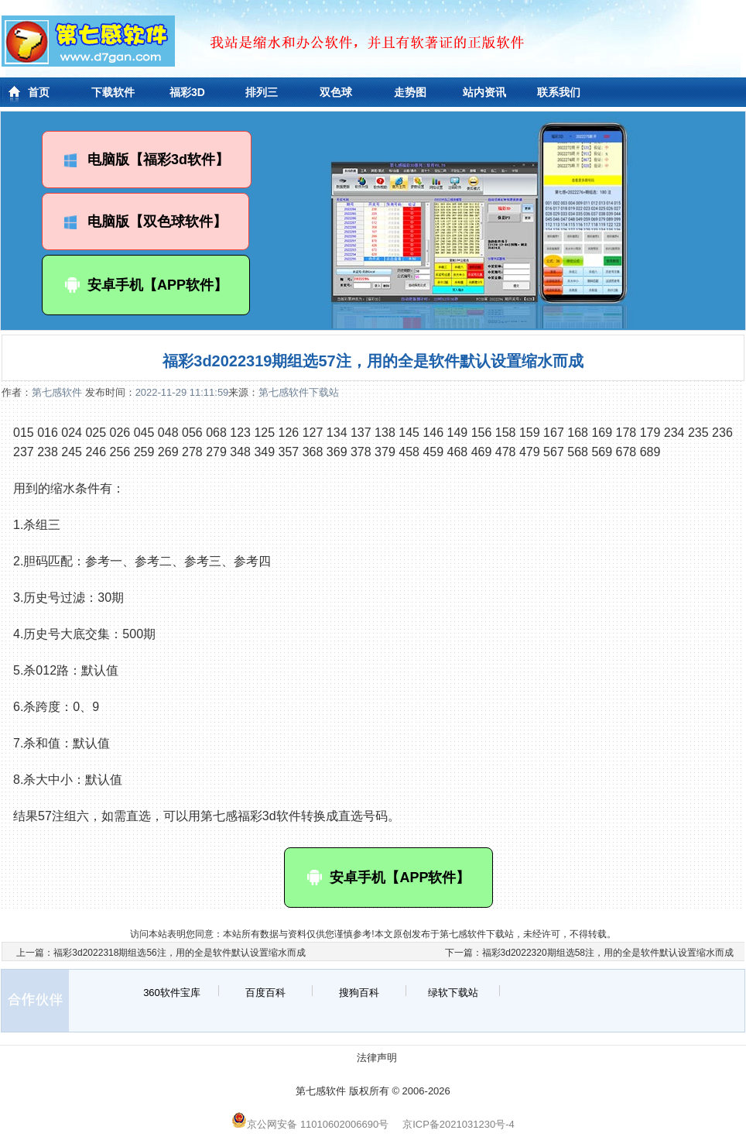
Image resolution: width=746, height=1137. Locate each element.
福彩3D (187, 92)
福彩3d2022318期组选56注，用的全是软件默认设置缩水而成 (179, 952)
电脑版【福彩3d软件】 (146, 159)
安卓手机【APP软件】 (146, 285)
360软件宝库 (171, 992)
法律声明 (377, 1057)
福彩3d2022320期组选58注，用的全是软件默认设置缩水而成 (608, 952)
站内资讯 (484, 92)
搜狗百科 (359, 992)
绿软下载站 (453, 992)
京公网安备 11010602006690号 (309, 1124)
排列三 (261, 92)
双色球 (336, 92)
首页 (39, 92)
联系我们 (558, 92)
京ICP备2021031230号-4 (458, 1124)
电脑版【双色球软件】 (145, 221)
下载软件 (113, 92)
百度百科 (265, 992)
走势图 (410, 92)
